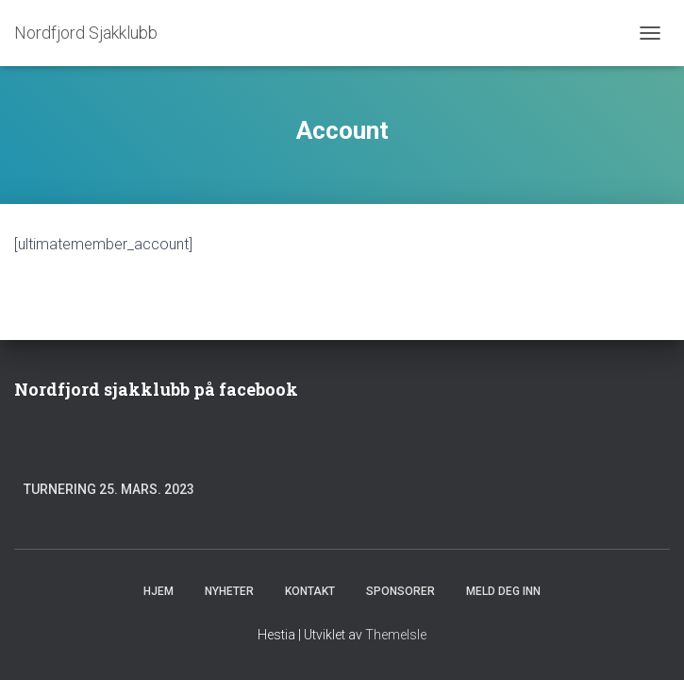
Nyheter (229, 591)
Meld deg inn (503, 591)
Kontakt (310, 591)
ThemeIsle (395, 634)
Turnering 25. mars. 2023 (109, 489)
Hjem (158, 591)
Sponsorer (400, 591)
